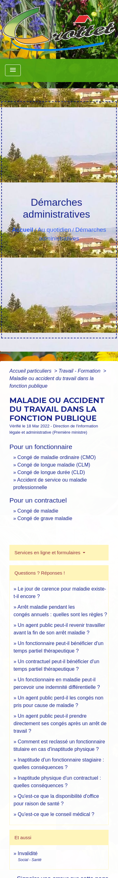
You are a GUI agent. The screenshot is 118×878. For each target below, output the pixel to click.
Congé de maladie (37, 511)
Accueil (22, 229)
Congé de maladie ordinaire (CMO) (56, 457)
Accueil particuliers (31, 371)
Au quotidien (54, 229)
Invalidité (27, 853)
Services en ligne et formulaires (47, 552)
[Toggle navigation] (13, 70)
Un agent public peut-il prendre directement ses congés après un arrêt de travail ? (60, 723)
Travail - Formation (80, 371)
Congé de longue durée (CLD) (51, 472)
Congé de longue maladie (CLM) (53, 464)
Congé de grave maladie (44, 518)
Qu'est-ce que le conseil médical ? (56, 814)
